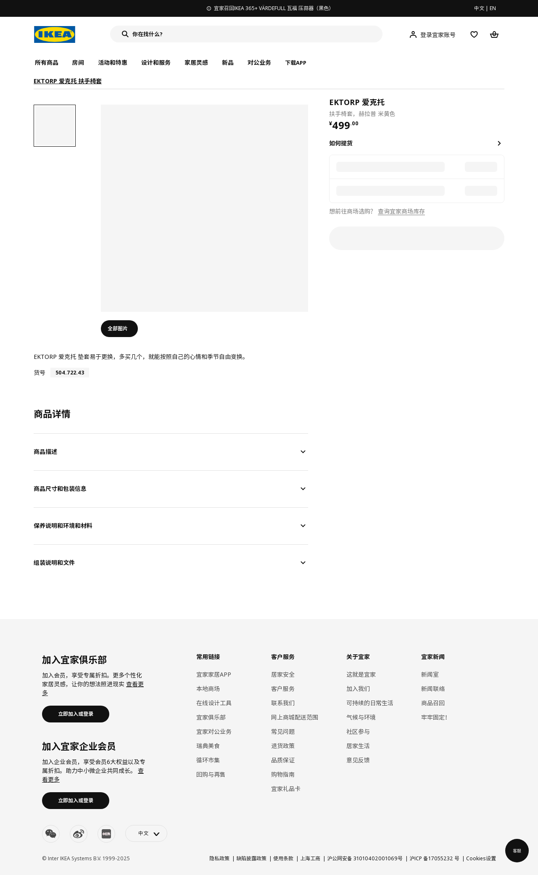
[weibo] (78, 834)
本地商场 (208, 689)
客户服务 (283, 689)
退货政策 (283, 746)
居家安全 (283, 674)
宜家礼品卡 (286, 789)
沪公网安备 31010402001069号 (365, 858)
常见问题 (283, 731)
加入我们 (358, 689)
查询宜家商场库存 (401, 211)
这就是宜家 (361, 674)
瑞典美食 (208, 746)
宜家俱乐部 (211, 717)
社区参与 (358, 731)
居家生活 (358, 746)
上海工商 (310, 858)
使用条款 (283, 858)
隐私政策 (219, 858)
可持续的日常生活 (369, 703)
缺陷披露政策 (251, 858)
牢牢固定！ (436, 717)
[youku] (106, 834)
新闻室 (430, 674)
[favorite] (501, 107)
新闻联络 (433, 689)
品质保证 (283, 760)
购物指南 (283, 774)
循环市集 (208, 760)
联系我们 (283, 703)
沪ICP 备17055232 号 (434, 858)
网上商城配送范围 (294, 717)
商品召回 (433, 703)
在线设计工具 (214, 703)
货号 (39, 373)
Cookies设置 (481, 858)
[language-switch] (146, 833)
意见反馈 (358, 760)
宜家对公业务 (214, 731)
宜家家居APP (213, 674)
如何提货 (341, 143)
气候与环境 (361, 717)
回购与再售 (211, 774)
